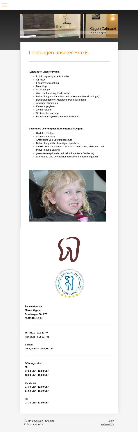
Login (111, 420)
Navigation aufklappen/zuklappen (69, 5)
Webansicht (107, 424)
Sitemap (50, 420)
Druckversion (34, 420)
